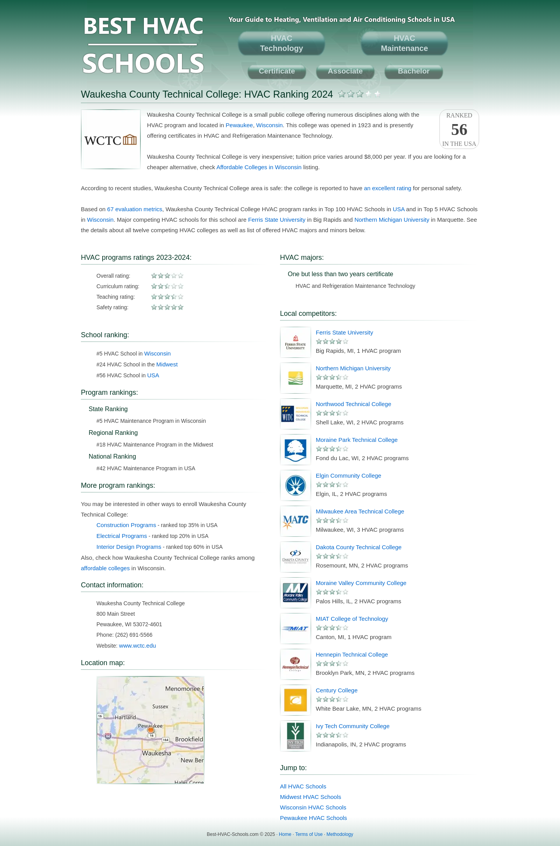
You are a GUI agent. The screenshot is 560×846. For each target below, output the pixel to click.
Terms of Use (309, 834)
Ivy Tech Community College (353, 726)
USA (398, 209)
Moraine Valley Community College (361, 583)
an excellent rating (387, 188)
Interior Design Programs (128, 546)
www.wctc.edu (137, 645)
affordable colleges (105, 568)
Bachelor (413, 71)
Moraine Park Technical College (357, 439)
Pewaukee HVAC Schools (313, 817)
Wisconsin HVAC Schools (313, 807)
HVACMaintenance (404, 43)
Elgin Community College (348, 475)
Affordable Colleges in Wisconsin (258, 167)
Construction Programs (126, 525)
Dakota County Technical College (359, 547)
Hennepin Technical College (352, 654)
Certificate (277, 71)
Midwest (167, 364)
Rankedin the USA (459, 129)
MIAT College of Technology (352, 618)
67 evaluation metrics (135, 209)
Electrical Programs (121, 535)
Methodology (340, 834)
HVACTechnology (281, 43)
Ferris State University (277, 219)
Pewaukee (239, 125)
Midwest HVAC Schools (310, 796)
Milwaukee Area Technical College (360, 511)
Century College (337, 690)
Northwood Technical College (353, 404)
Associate (345, 71)
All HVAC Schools (303, 786)
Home (285, 834)
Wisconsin (269, 125)
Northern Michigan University (391, 219)
